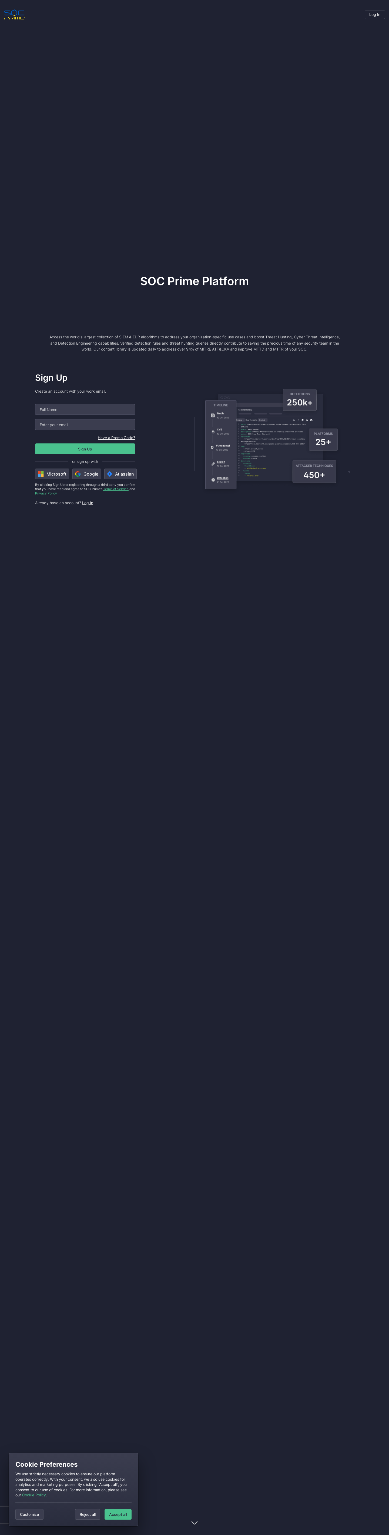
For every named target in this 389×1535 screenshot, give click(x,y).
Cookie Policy (34, 1495)
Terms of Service (116, 489)
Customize (29, 1514)
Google (86, 474)
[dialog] (73, 1489)
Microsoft (52, 474)
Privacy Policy (46, 493)
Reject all (88, 1514)
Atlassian (120, 474)
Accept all (118, 1514)
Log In (374, 14)
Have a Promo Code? (116, 437)
